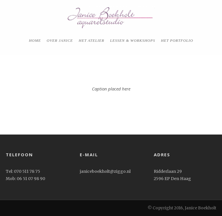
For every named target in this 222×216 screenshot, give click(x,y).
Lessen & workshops (132, 40)
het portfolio (177, 40)
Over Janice (60, 40)
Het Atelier (91, 40)
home (35, 40)
